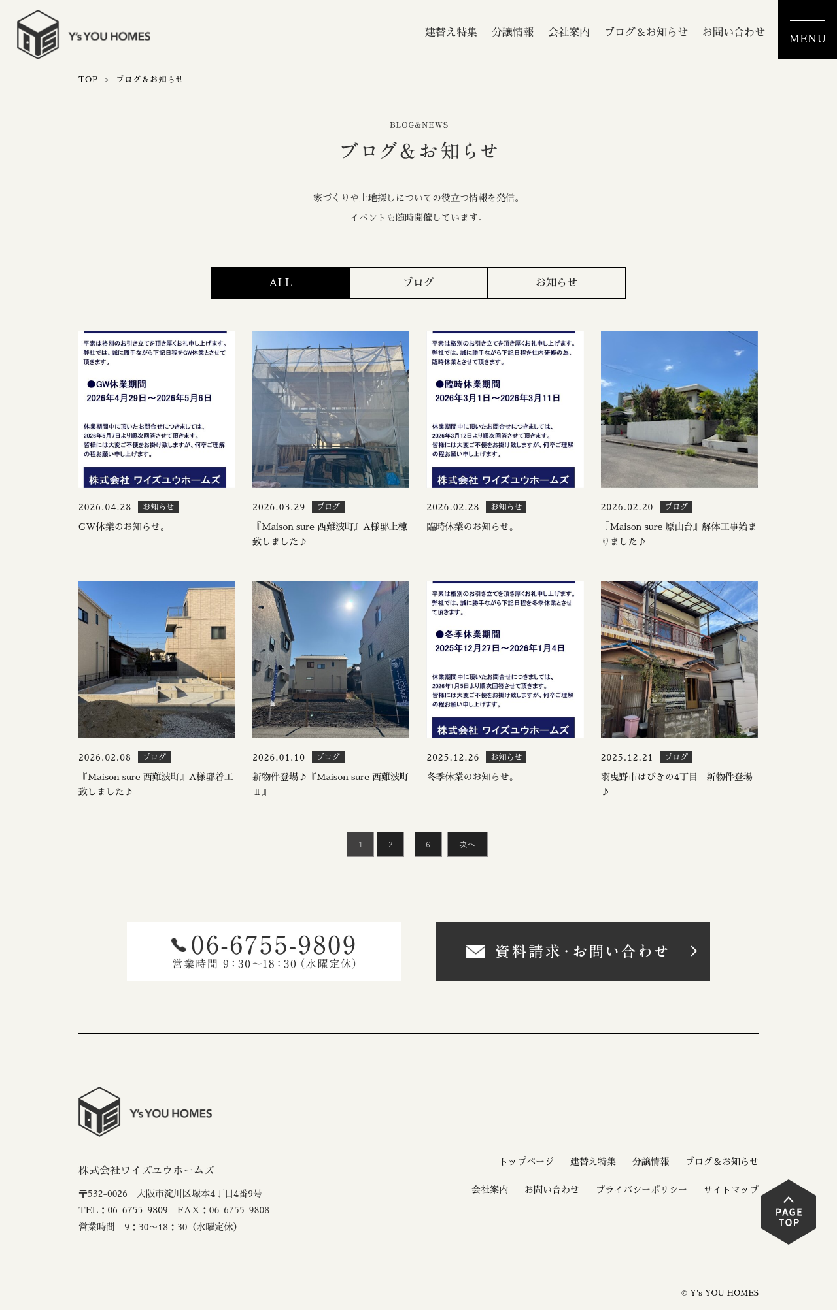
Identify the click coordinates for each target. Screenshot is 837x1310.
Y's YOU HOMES (724, 1293)
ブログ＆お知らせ (646, 32)
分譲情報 (513, 32)
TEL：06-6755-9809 (123, 1210)
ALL (280, 283)
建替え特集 (451, 32)
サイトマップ (731, 1189)
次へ (467, 843)
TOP (88, 80)
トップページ (526, 1161)
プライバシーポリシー (641, 1189)
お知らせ (556, 283)
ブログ (418, 283)
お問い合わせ (733, 32)
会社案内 (569, 32)
